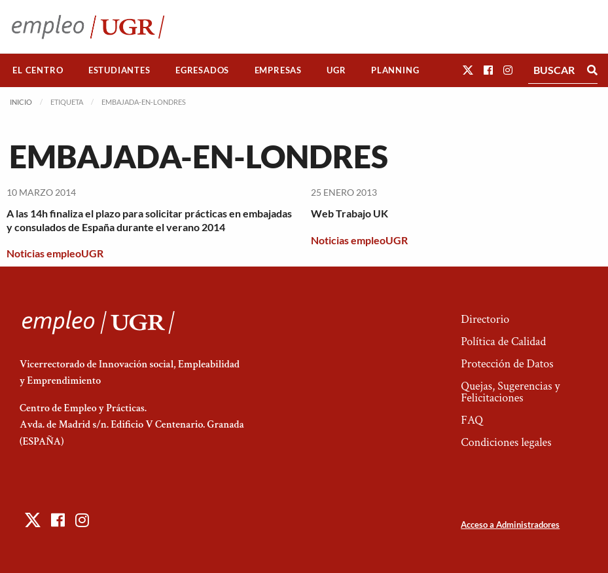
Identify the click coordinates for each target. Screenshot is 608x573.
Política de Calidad (503, 341)
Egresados (202, 70)
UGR (336, 70)
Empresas (278, 70)
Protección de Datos (507, 363)
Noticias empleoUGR (55, 253)
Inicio (21, 102)
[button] (467, 69)
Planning (395, 70)
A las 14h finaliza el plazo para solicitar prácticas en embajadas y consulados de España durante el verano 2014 (149, 220)
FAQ (472, 420)
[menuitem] (38, 70)
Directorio (485, 319)
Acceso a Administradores (510, 524)
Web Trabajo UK (349, 213)
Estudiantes (119, 70)
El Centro (37, 70)
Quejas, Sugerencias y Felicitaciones (510, 392)
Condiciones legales (506, 442)
